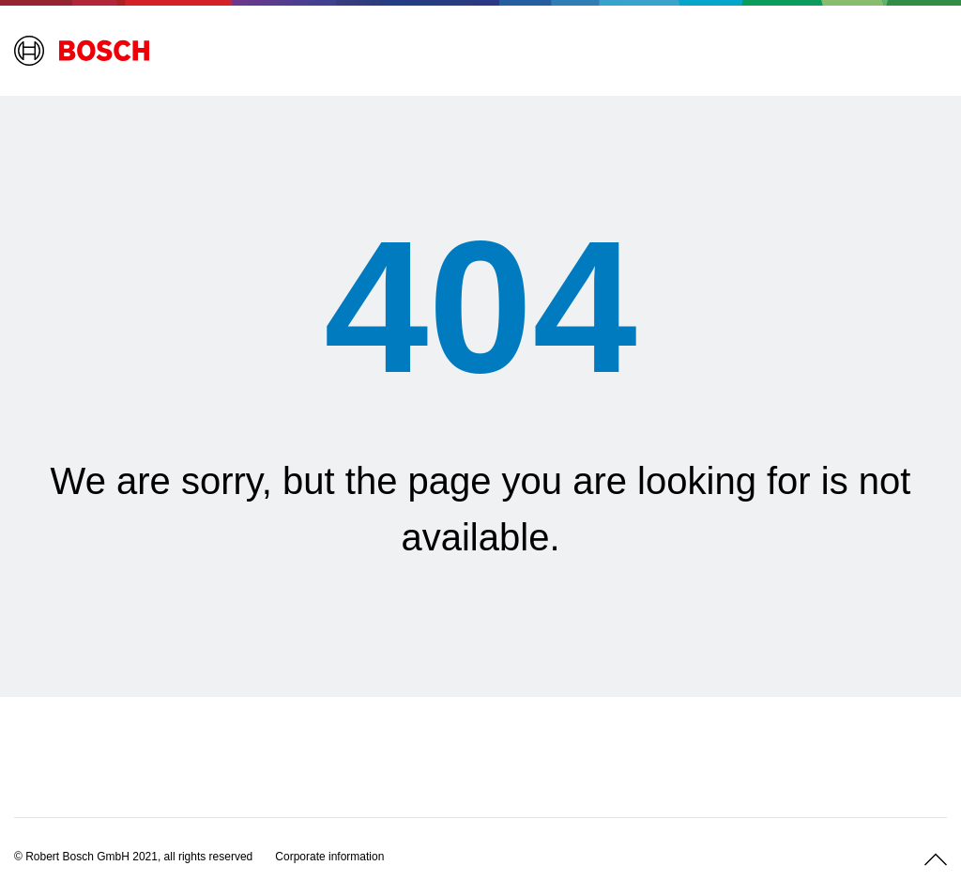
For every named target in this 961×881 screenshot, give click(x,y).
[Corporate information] (329, 856)
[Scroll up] (935, 859)
